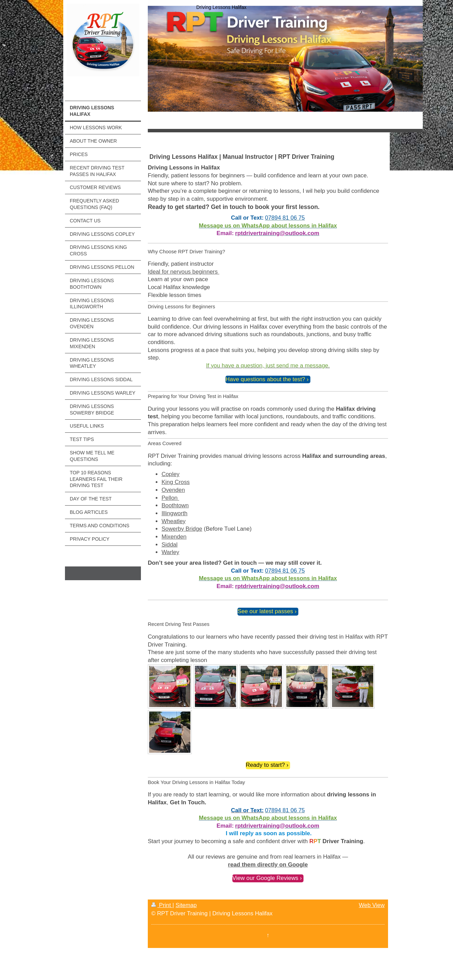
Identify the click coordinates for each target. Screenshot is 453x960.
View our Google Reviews (265, 878)
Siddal (170, 544)
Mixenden (174, 536)
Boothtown (175, 505)
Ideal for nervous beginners (183, 271)
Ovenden (173, 490)
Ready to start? (265, 765)
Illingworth (175, 513)
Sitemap (186, 905)
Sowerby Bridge (182, 529)
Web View (372, 905)
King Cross (176, 482)
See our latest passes (265, 611)
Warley (170, 552)
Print (162, 905)
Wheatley (174, 521)
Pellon (170, 498)
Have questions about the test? (265, 379)
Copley (170, 474)
